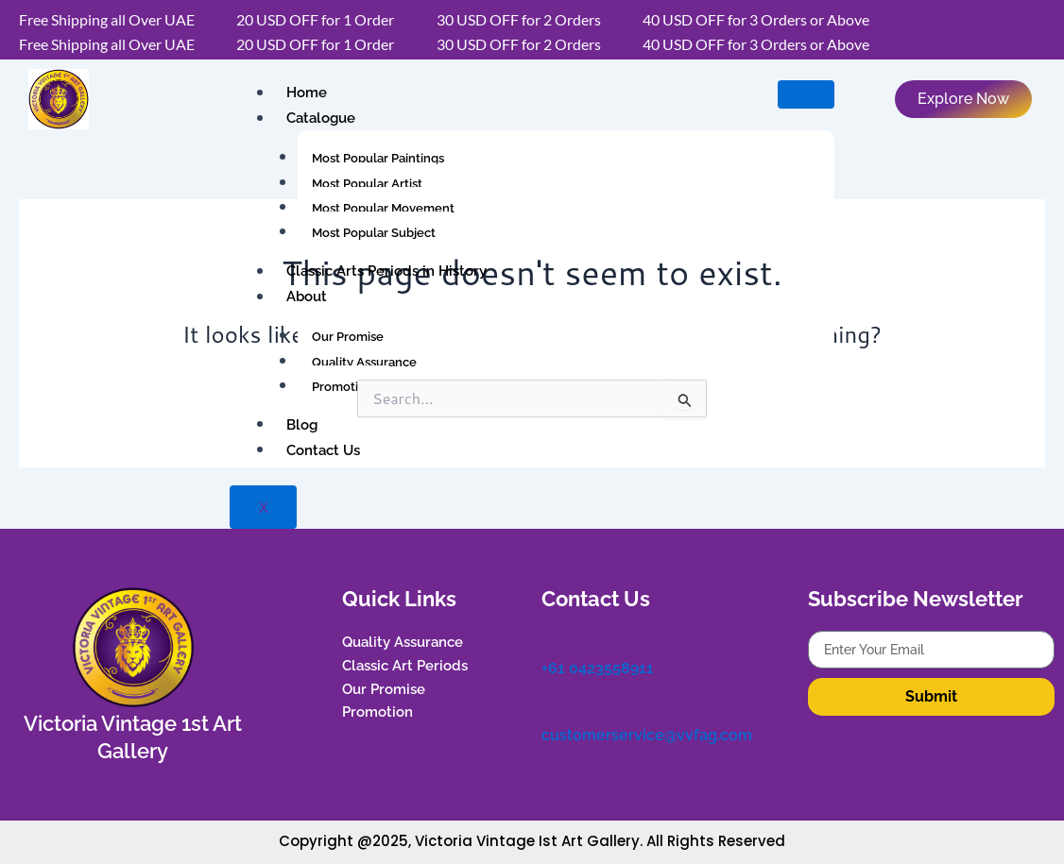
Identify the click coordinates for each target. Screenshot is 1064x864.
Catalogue (318, 118)
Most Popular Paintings (378, 158)
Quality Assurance (364, 362)
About (304, 297)
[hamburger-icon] (806, 94)
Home (304, 93)
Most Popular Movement (383, 208)
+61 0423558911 (597, 666)
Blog (300, 424)
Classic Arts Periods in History (384, 271)
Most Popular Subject (374, 233)
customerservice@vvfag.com (646, 730)
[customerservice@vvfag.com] (550, 704)
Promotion (342, 387)
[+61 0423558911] (550, 640)
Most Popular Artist (367, 184)
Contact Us (321, 450)
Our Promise (348, 337)
